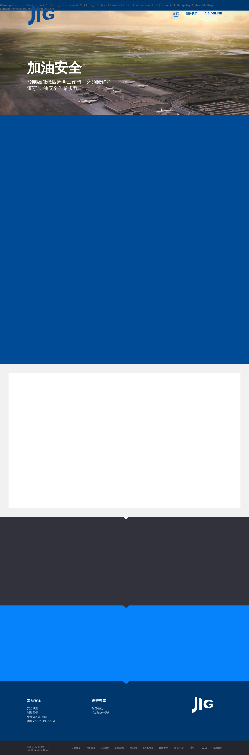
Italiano (133, 748)
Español (119, 748)
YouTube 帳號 (100, 712)
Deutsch (105, 748)
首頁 (176, 13)
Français (90, 748)
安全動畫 (32, 708)
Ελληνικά (148, 748)
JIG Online (213, 13)
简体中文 (179, 748)
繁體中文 (163, 748)
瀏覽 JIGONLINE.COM (41, 720)
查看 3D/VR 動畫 (37, 716)
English (76, 748)
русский (217, 748)
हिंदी (192, 747)
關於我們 (192, 13)
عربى (204, 747)
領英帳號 (97, 708)
